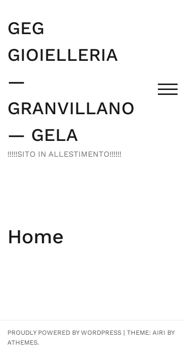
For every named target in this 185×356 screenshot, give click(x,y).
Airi (158, 332)
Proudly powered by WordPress (64, 332)
